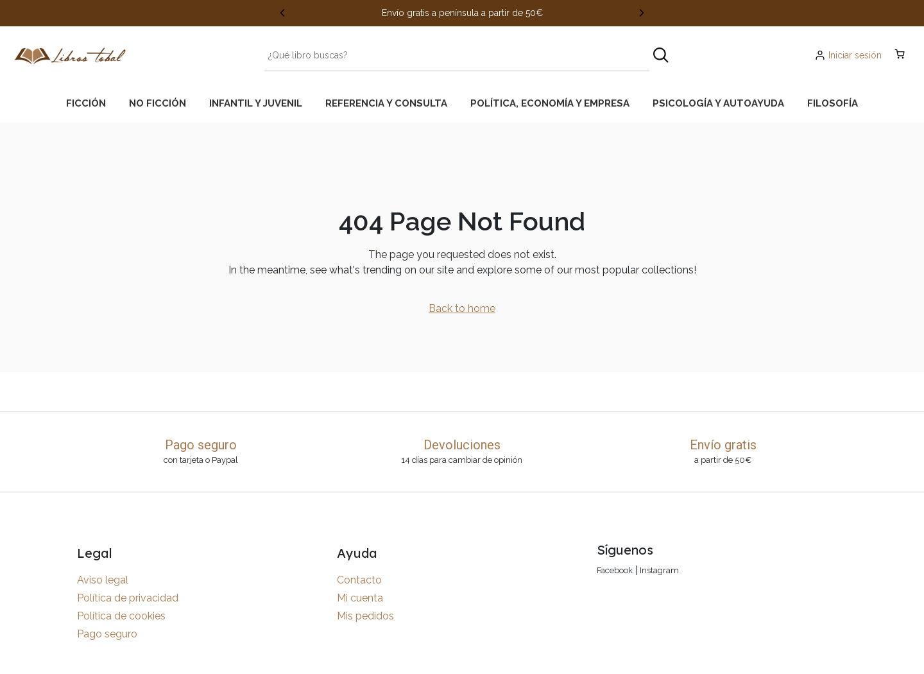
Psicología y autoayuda (718, 103)
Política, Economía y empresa (549, 103)
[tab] (86, 103)
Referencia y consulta (386, 103)
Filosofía (832, 103)
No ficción (157, 103)
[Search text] (456, 55)
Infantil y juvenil (255, 103)
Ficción (86, 103)
